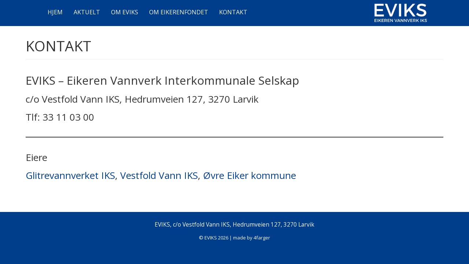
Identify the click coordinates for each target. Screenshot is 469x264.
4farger (262, 237)
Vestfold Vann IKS (159, 175)
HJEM (55, 12)
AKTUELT (87, 12)
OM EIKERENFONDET (178, 12)
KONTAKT (233, 12)
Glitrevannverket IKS (70, 175)
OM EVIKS (124, 12)
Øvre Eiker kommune (249, 175)
